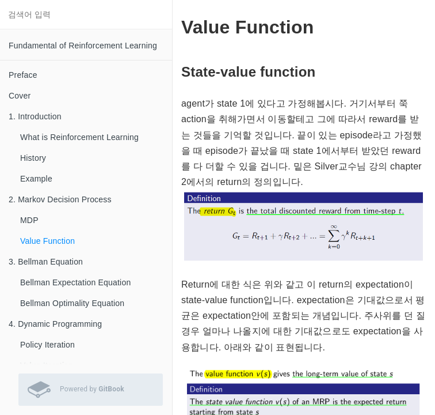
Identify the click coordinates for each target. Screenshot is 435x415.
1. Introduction (35, 116)
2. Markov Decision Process (60, 199)
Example (36, 178)
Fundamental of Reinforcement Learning (83, 45)
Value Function (47, 241)
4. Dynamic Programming (55, 324)
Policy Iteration (47, 344)
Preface (23, 75)
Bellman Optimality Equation (72, 303)
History (33, 158)
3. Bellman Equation (46, 261)
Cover (19, 95)
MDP (29, 220)
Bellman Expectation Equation (75, 282)
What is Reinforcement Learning (79, 137)
